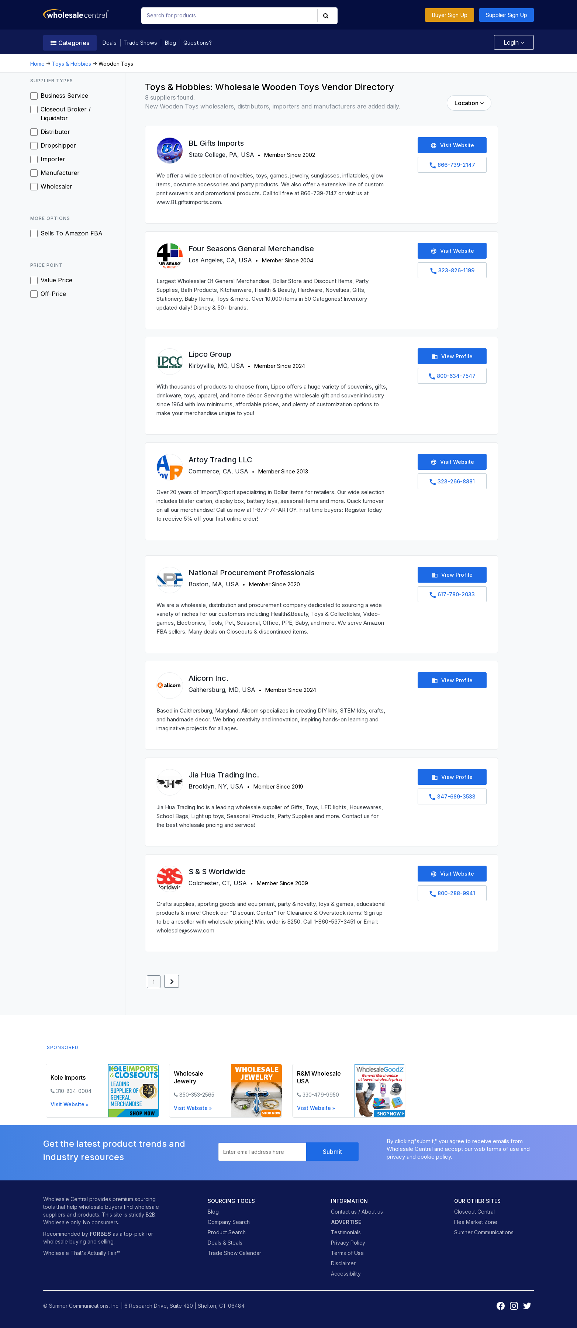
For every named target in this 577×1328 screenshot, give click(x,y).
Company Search (229, 1222)
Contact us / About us (357, 1211)
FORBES (100, 1234)
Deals (109, 42)
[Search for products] (225, 15)
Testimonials (346, 1232)
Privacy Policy (348, 1242)
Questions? (197, 42)
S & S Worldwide (217, 871)
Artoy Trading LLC (220, 459)
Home (37, 64)
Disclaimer (343, 1263)
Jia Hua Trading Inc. (224, 774)
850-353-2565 (196, 1094)
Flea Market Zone (475, 1222)
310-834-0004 (73, 1091)
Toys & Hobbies (71, 64)
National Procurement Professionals (252, 572)
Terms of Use (347, 1253)
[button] (326, 15)
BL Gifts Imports (216, 143)
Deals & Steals (225, 1242)
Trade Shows (140, 42)
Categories (70, 42)
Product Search (227, 1232)
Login (512, 42)
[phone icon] (53, 1091)
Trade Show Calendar (234, 1253)
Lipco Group (210, 354)
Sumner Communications (484, 1232)
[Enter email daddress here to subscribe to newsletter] (262, 1152)
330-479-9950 (321, 1094)
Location (469, 103)
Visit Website (70, 1104)
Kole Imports (68, 1077)
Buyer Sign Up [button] (449, 14)
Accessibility (346, 1273)
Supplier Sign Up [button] (506, 14)
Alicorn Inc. (208, 678)
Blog (170, 42)
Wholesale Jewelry (188, 1077)
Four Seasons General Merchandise (251, 248)
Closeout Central (474, 1211)
